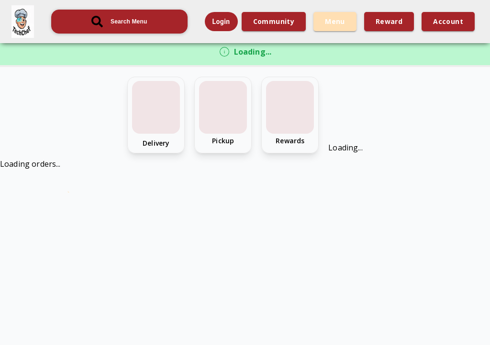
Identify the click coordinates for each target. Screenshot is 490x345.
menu (334, 22)
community (274, 22)
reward (389, 22)
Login (221, 22)
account (448, 22)
